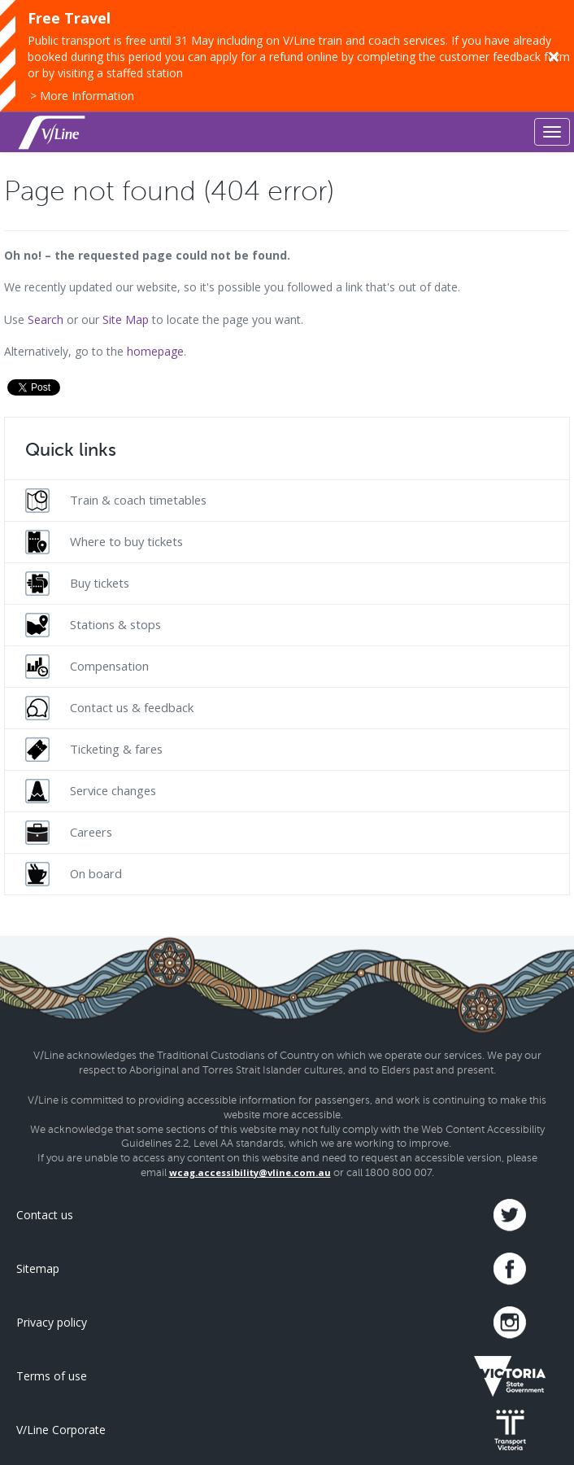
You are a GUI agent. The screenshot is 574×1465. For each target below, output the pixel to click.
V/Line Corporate (61, 1429)
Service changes (90, 791)
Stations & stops (93, 625)
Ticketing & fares (94, 749)
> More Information (82, 95)
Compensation (87, 666)
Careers (68, 832)
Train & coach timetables (116, 500)
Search (45, 319)
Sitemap (37, 1268)
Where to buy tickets (104, 542)
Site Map (125, 319)
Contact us (44, 1214)
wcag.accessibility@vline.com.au (250, 1172)
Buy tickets (77, 583)
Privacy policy (51, 1322)
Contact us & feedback (109, 708)
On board (73, 874)
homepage (155, 351)
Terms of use (51, 1376)
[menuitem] (287, 500)
